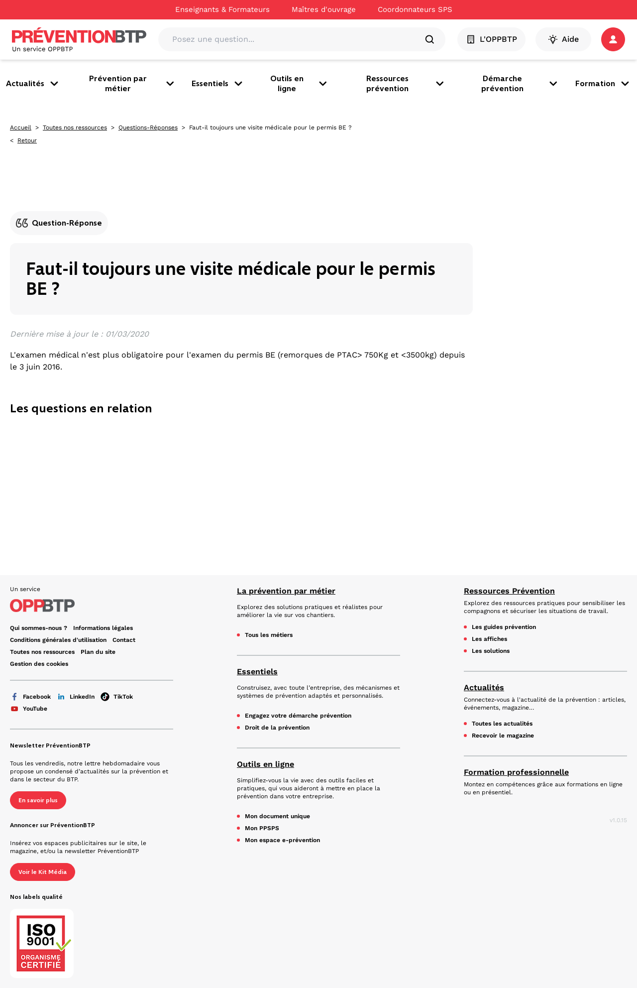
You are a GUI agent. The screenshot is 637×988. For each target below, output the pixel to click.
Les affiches (489, 638)
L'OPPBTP (491, 39)
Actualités (33, 84)
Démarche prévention (520, 83)
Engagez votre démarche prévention (298, 715)
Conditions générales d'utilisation (58, 639)
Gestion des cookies (39, 663)
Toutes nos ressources (75, 127)
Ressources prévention (406, 83)
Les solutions (491, 650)
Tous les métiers (269, 634)
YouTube (28, 708)
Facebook (30, 696)
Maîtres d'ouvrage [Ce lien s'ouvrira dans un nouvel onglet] (324, 9)
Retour (27, 140)
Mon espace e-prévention (282, 840)
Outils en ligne (299, 83)
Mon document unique (277, 816)
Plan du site (98, 651)
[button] (613, 39)
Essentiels (218, 84)
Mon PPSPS (262, 828)
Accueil (20, 127)
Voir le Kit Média (42, 871)
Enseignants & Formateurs (222, 9)
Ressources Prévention (509, 591)
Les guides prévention (504, 626)
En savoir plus (38, 800)
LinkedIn (76, 696)
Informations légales (103, 627)
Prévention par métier (132, 83)
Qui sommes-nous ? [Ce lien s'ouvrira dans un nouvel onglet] (38, 627)
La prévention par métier (286, 591)
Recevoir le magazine (503, 735)
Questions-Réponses (148, 127)
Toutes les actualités (502, 723)
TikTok (117, 696)
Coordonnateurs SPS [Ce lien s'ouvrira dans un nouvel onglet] (415, 9)
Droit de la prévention (277, 727)
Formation (603, 84)
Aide (563, 39)
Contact (123, 639)
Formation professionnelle (516, 772)
